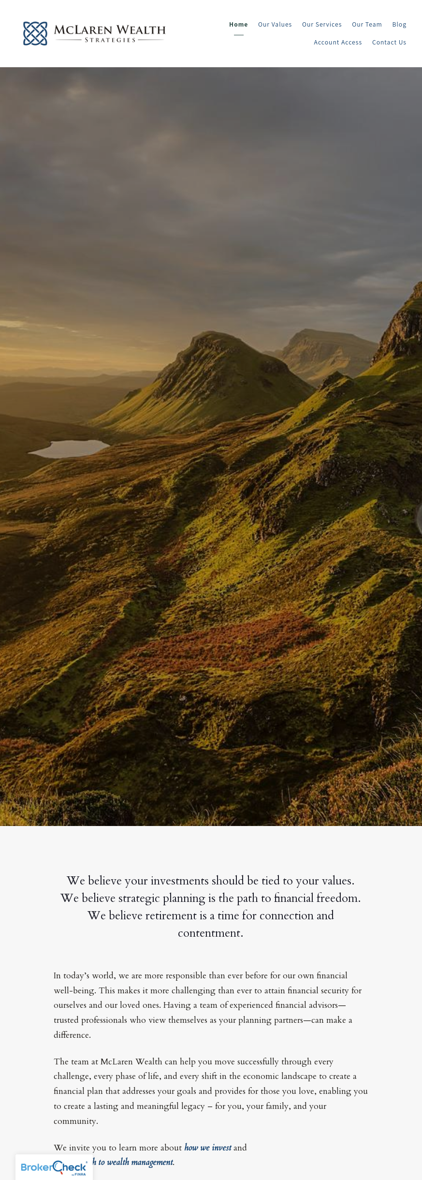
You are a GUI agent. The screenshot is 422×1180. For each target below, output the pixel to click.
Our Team (367, 24)
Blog (400, 24)
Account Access (338, 42)
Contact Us (389, 42)
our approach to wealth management (113, 1162)
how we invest (207, 1147)
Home (238, 24)
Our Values (275, 24)
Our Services (322, 24)
